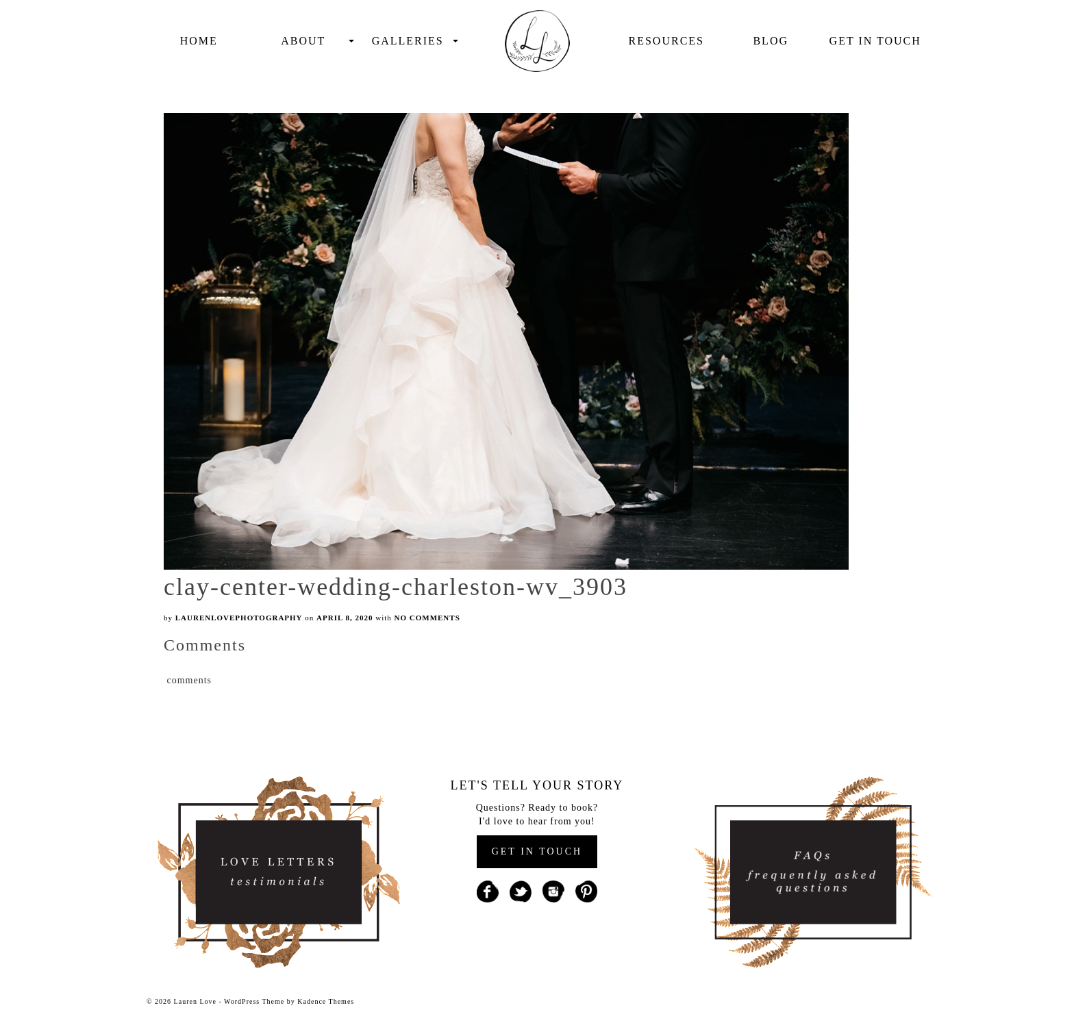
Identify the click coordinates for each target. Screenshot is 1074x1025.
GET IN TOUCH (537, 851)
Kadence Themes (325, 1001)
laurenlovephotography (239, 617)
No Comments (427, 617)
